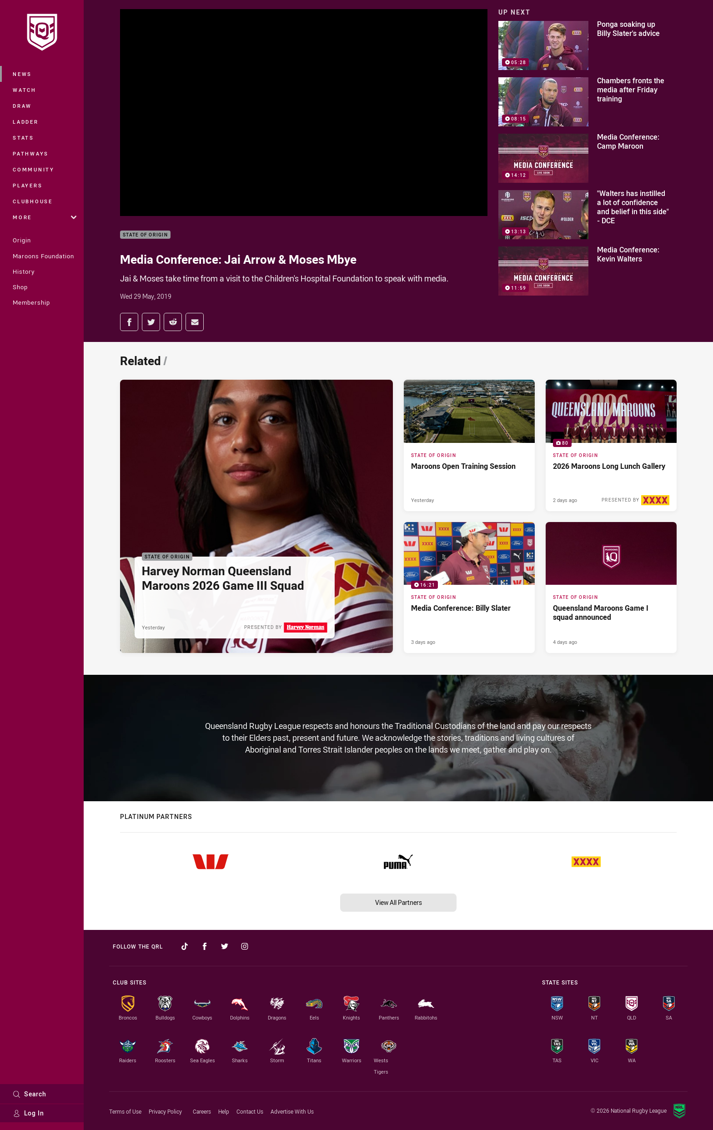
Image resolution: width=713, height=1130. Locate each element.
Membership (31, 302)
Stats (23, 137)
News (22, 73)
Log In (28, 1113)
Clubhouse (33, 201)
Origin (22, 240)
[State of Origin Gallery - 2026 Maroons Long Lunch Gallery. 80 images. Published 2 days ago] (611, 445)
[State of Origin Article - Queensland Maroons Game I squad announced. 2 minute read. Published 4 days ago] (611, 587)
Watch (24, 89)
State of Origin (145, 235)
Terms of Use (125, 1111)
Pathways (31, 153)
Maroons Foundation (43, 256)
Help (223, 1111)
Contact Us (249, 1111)
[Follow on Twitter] (224, 946)
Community (34, 169)
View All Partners (398, 902)
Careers (202, 1111)
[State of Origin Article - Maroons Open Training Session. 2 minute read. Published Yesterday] (469, 445)
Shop (20, 287)
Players (27, 185)
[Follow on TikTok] (184, 946)
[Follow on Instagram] (244, 946)
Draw (22, 105)
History (24, 271)
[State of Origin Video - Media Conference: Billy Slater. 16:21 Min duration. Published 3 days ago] (469, 587)
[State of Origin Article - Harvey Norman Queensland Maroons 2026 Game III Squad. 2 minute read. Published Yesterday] (256, 516)
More (44, 217)
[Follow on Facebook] (204, 946)
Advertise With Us (292, 1111)
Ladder (26, 121)
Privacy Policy (165, 1111)
